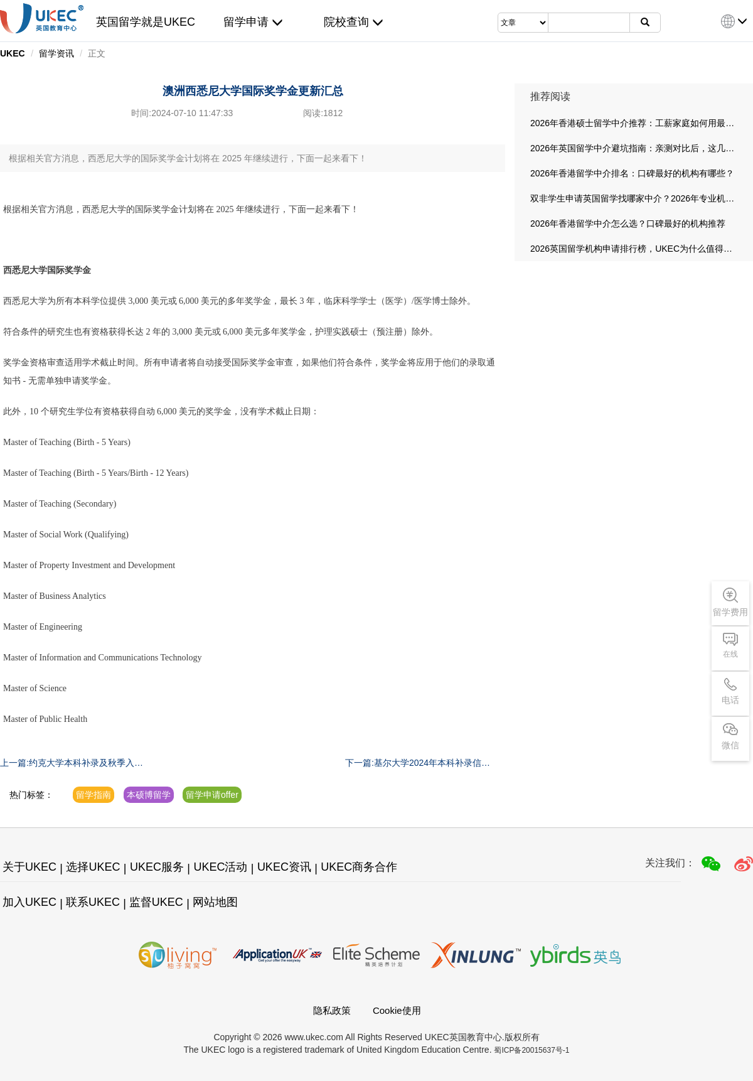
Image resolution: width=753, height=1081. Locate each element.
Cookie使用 (397, 1010)
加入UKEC (29, 902)
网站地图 (215, 902)
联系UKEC (93, 902)
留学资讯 (56, 53)
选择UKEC (93, 867)
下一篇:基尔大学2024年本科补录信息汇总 (417, 763)
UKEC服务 (157, 867)
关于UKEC (29, 867)
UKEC (12, 53)
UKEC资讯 (284, 867)
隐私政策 (332, 1010)
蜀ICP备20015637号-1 (531, 1050)
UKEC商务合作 (359, 867)
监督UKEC (156, 902)
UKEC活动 (220, 867)
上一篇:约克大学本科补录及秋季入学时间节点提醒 (71, 763)
